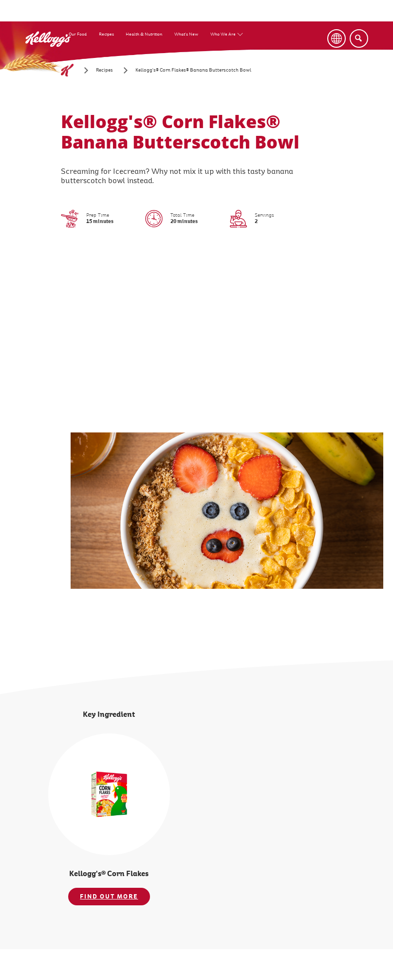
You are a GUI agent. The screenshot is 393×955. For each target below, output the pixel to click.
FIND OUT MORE (109, 896)
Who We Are (223, 34)
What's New (186, 34)
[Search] (359, 38)
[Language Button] (336, 38)
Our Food (78, 34)
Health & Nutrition (144, 34)
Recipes (106, 34)
